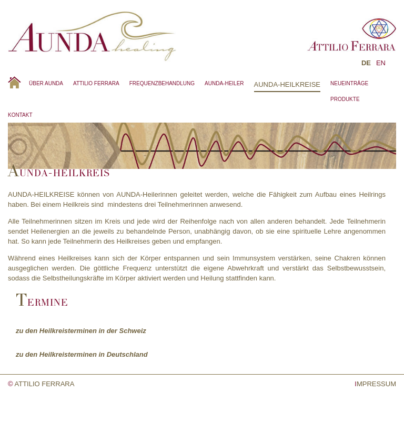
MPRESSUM (375, 384)
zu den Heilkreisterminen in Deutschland (82, 354)
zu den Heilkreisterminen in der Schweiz (81, 331)
